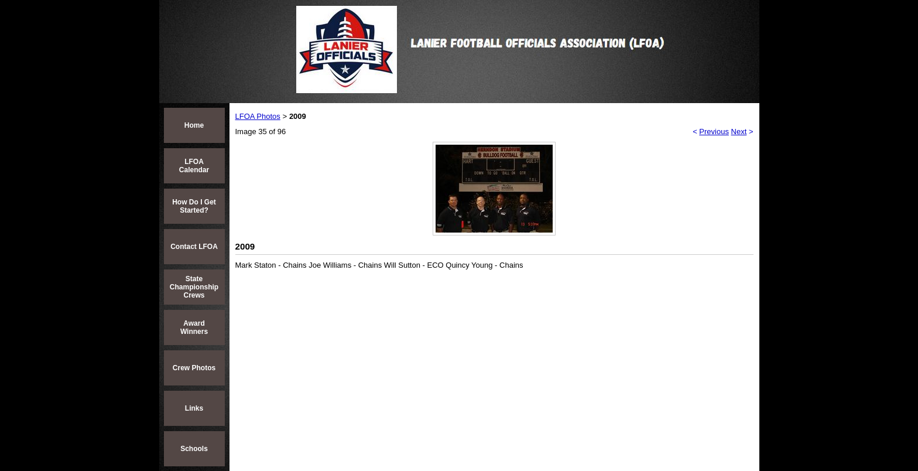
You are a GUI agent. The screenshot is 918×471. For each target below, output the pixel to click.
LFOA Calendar (194, 166)
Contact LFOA (194, 247)
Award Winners (194, 327)
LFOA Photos (257, 116)
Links (194, 408)
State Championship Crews (194, 287)
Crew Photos (194, 368)
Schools (194, 449)
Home (194, 125)
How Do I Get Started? (194, 206)
